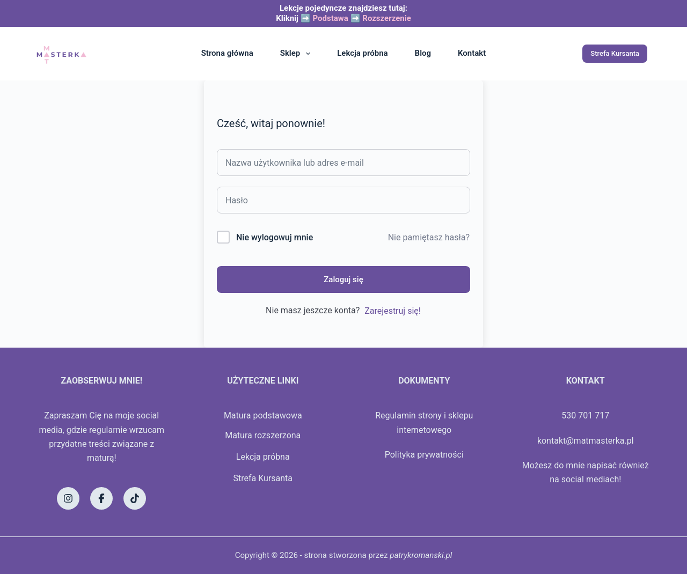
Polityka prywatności (424, 455)
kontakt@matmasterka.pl (585, 441)
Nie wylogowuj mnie (274, 237)
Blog (423, 53)
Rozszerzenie (386, 18)
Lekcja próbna (362, 53)
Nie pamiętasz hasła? (429, 237)
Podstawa (330, 18)
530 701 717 (585, 415)
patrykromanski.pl (421, 555)
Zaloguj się (343, 279)
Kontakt (472, 53)
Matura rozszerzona (263, 435)
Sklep (297, 53)
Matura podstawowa (263, 415)
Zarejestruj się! (392, 311)
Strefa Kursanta (614, 53)
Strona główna (227, 53)
